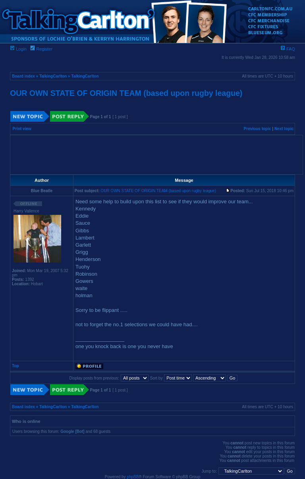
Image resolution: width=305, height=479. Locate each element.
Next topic (283, 129)
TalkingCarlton (53, 76)
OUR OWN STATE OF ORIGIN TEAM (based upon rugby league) (126, 93)
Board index (23, 76)
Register (41, 49)
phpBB (133, 477)
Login (18, 49)
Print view (22, 129)
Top (15, 366)
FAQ (287, 49)
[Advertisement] (156, 155)
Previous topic (257, 129)
